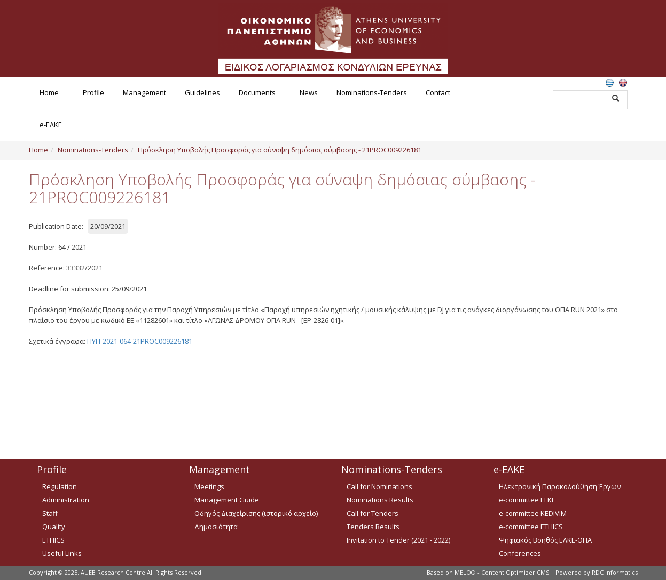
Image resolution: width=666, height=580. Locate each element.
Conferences (520, 553)
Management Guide (226, 500)
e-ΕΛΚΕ (51, 124)
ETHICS (53, 540)
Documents (257, 92)
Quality (53, 526)
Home (49, 92)
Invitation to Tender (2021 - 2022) (398, 540)
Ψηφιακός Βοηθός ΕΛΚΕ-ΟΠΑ (545, 540)
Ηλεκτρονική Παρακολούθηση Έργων (560, 486)
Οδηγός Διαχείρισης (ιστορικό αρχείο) (256, 513)
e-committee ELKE (527, 500)
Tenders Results (373, 526)
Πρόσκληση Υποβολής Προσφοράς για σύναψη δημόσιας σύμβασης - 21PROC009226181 (279, 149)
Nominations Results (380, 500)
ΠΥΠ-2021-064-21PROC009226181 (139, 341)
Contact (438, 92)
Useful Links (62, 553)
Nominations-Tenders (371, 92)
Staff (50, 513)
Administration (65, 500)
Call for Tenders (372, 513)
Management (144, 92)
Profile (93, 92)
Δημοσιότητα (216, 526)
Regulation (59, 486)
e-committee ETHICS (531, 526)
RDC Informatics (615, 572)
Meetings (209, 486)
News (309, 92)
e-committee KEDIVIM (533, 513)
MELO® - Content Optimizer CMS (502, 572)
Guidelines (202, 92)
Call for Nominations (379, 486)
